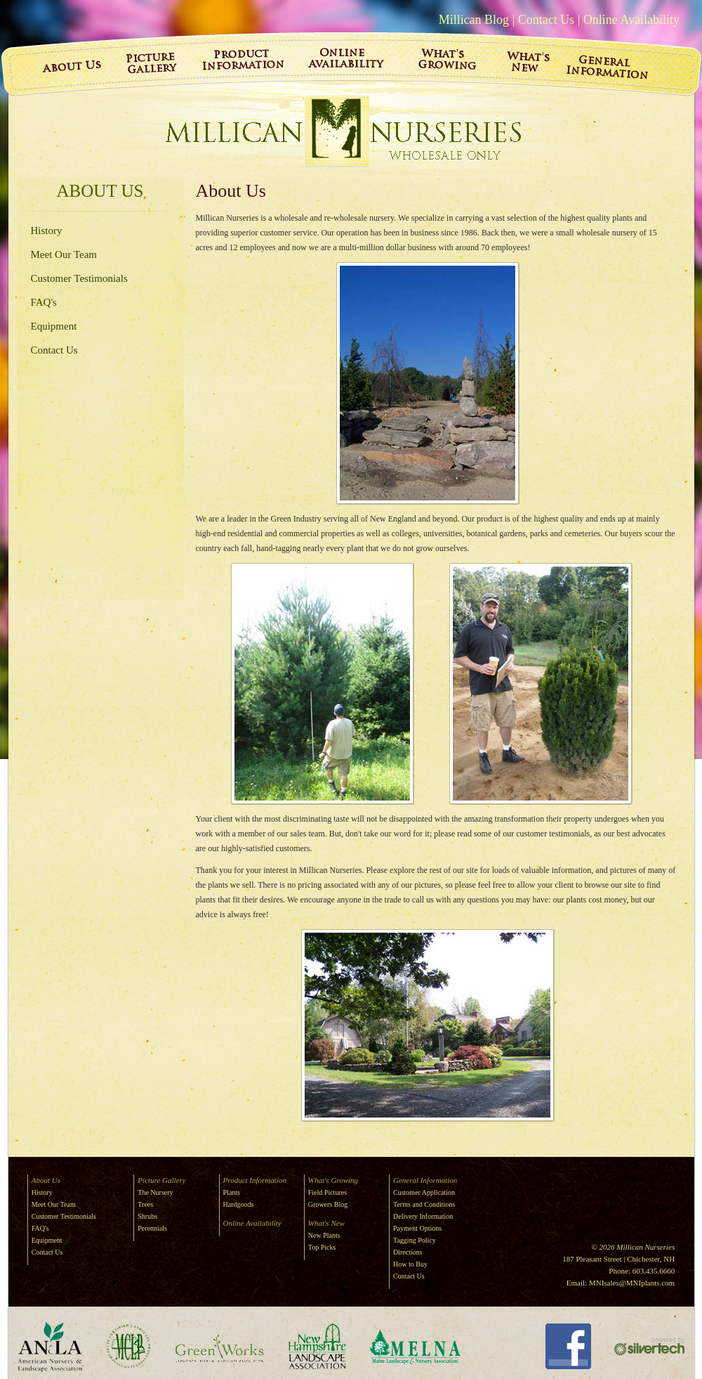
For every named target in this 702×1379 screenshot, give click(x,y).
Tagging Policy (414, 1240)
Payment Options (417, 1228)
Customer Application (424, 1192)
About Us (100, 190)
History (46, 230)
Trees (145, 1204)
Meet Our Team (64, 254)
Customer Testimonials (79, 278)
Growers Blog (327, 1204)
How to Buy (410, 1264)
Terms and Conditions (424, 1204)
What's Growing (333, 1180)
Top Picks (322, 1247)
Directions (408, 1252)
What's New (326, 1223)
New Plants (324, 1235)
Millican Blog (474, 20)
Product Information (254, 1180)
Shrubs (147, 1216)
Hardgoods (238, 1204)
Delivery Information (423, 1216)
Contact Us (546, 20)
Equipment (54, 326)
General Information (425, 1180)
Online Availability (631, 20)
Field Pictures (327, 1192)
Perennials (152, 1228)
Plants (231, 1192)
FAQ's (44, 302)
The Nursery (155, 1192)
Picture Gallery (161, 1180)
